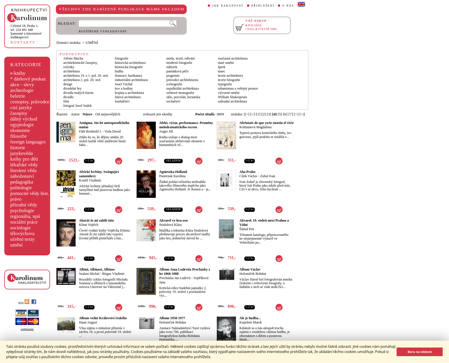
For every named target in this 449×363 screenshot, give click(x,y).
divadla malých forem (78, 93)
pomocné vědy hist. (29, 193)
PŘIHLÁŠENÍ (263, 5)
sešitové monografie (180, 93)
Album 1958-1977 (172, 318)
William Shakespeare (232, 97)
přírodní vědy (23, 205)
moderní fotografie (179, 63)
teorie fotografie (229, 80)
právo (15, 199)
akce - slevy (22, 84)
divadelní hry (72, 88)
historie (17, 147)
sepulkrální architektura (182, 88)
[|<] (246, 114)
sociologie (20, 227)
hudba (119, 71)
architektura (71, 71)
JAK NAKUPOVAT (228, 5)
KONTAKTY (23, 42)
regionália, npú (25, 216)
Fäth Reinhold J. (90, 131)
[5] (280, 114)
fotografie (121, 58)
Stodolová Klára (170, 225)
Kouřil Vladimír (90, 180)
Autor (75, 114)
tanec (221, 71)
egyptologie (22, 124)
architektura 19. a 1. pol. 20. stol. (86, 76)
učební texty (22, 239)
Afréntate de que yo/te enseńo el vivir (266, 123)
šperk (221, 67)
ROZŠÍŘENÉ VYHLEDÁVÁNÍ (103, 31)
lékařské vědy (24, 164)
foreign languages (28, 142)
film (66, 101)
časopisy (18, 113)
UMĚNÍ (92, 42)
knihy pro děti (24, 159)
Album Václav (249, 269)
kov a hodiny (124, 88)
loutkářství (122, 101)
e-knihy (17, 73)
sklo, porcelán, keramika (183, 97)
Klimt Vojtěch (88, 225)
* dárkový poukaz (28, 79)
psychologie (22, 210)
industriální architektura (131, 80)
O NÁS (288, 5)
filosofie (18, 136)
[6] (285, 114)
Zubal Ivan (267, 176)
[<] (252, 114)
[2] (263, 114)
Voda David (113, 131)
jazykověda (21, 153)
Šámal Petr (246, 229)
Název (87, 114)
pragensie (173, 76)
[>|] (302, 114)
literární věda (23, 170)
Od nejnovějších (107, 114)
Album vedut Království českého (103, 318)
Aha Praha (247, 172)
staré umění (226, 63)
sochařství (173, 101)
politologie (21, 187)
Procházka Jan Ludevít (174, 278)
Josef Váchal (123, 84)
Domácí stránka (68, 42)
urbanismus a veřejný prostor (238, 88)
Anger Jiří (166, 131)
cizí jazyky (21, 107)
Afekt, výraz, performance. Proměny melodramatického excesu (186, 125)
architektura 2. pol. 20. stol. (82, 80)
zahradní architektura (232, 101)
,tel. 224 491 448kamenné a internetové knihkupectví (26, 31)
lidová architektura (128, 97)
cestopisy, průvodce (30, 101)
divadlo (68, 97)
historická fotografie (129, 67)
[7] (290, 114)
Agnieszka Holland (173, 172)
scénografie (174, 84)
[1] (258, 114)
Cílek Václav (248, 176)
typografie (225, 84)
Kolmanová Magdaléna (255, 127)
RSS (23, 303)
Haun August (88, 322)
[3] (269, 114)
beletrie (17, 96)
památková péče (177, 71)
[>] (296, 114)
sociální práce (24, 222)
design (67, 84)
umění (16, 245)
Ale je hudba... (250, 318)
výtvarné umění (228, 93)
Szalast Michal (89, 274)
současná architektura (233, 58)
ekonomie (20, 130)
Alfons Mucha (73, 58)
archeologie (22, 90)
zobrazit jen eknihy (157, 114)
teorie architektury (230, 76)
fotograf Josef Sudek (77, 106)
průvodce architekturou (182, 80)
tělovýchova (22, 233)
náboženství (22, 176)
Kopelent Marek (250, 322)
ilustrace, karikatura (128, 76)
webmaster (27, 329)
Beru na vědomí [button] (419, 352)
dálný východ (23, 119)
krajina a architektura (129, 93)
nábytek (171, 67)
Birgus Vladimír (113, 274)
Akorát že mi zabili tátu (96, 220)
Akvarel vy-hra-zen (173, 220)
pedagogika (21, 182)
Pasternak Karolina (172, 176)
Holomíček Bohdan (252, 274)
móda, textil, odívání (180, 58)
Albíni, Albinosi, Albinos (97, 269)
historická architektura (130, 63)
